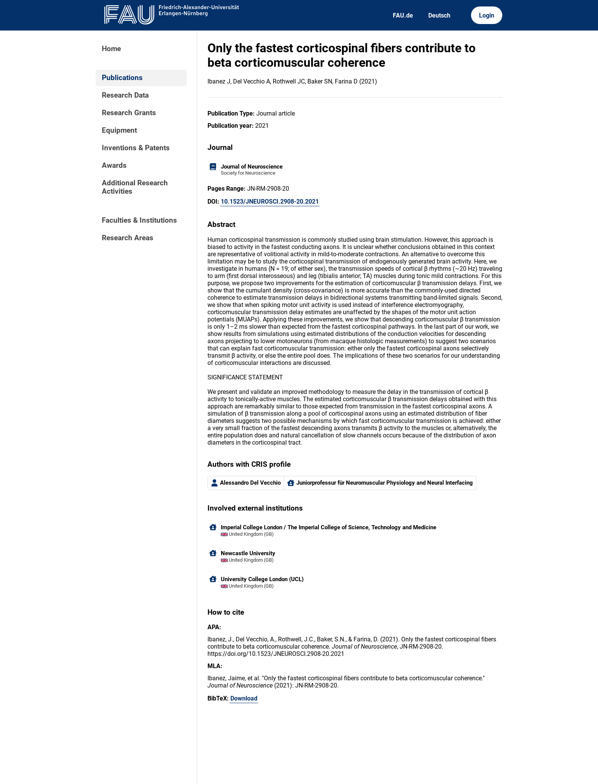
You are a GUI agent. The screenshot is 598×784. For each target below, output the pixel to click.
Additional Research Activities (135, 187)
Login (486, 15)
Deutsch (439, 15)
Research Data (125, 95)
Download (243, 698)
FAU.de (403, 15)
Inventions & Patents (136, 148)
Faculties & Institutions (139, 220)
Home (111, 49)
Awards (114, 165)
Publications (122, 78)
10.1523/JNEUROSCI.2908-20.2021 (270, 201)
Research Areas (127, 238)
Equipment (119, 130)
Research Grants (129, 113)
